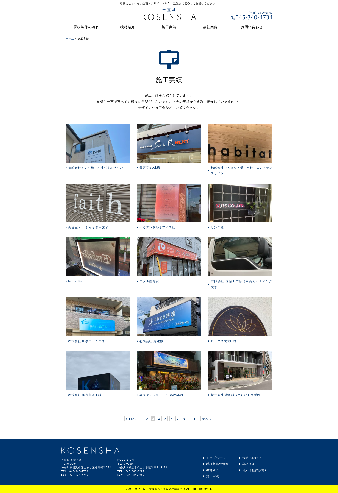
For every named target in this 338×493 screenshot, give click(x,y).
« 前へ (131, 419)
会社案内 (210, 27)
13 (196, 419)
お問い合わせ (252, 27)
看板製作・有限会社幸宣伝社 (167, 488)
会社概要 (248, 464)
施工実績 (169, 27)
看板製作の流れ (86, 27)
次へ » (207, 419)
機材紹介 (127, 27)
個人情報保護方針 (255, 470)
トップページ (215, 458)
